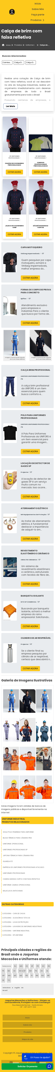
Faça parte (37, 14)
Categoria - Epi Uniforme (12, 935)
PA (36, 971)
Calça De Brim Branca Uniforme (31, 62)
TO (9, 980)
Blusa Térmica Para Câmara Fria (17, 838)
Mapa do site (27, 1039)
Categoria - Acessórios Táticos (16, 918)
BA (9, 971)
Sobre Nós (38, 9)
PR (38, 966)
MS (21, 975)
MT (15, 975)
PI (31, 975)
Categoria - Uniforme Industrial (15, 931)
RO (42, 975)
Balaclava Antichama (13, 891)
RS (49, 966)
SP (32, 966)
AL (47, 971)
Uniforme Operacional (13, 844)
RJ (15, 966)
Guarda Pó (8, 861)
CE (14, 971)
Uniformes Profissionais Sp (15, 849)
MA (9, 975)
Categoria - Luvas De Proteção (15, 922)
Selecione (6, 966)
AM (30, 971)
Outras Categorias (13, 904)
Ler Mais (10, 106)
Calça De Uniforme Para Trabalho (19, 62)
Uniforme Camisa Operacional (16, 885)
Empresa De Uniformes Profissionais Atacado (23, 867)
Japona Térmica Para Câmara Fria (18, 855)
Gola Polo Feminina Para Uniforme (18, 832)
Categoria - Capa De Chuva (13, 913)
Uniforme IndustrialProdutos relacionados (15, 820)
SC (43, 966)
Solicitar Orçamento (27, 1066)
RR (48, 975)
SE (3, 980)
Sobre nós (27, 1025)
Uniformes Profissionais (14, 873)
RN (37, 975)
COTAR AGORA (14, 172)
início (38, 3)
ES (27, 966)
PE (3, 971)
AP (3, 975)
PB (27, 975)
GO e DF (22, 971)
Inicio (27, 1017)
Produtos (38, 20)
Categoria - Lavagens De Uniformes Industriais (22, 926)
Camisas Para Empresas (7, 62)
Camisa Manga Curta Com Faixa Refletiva (21, 879)
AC (42, 971)
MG (21, 966)
